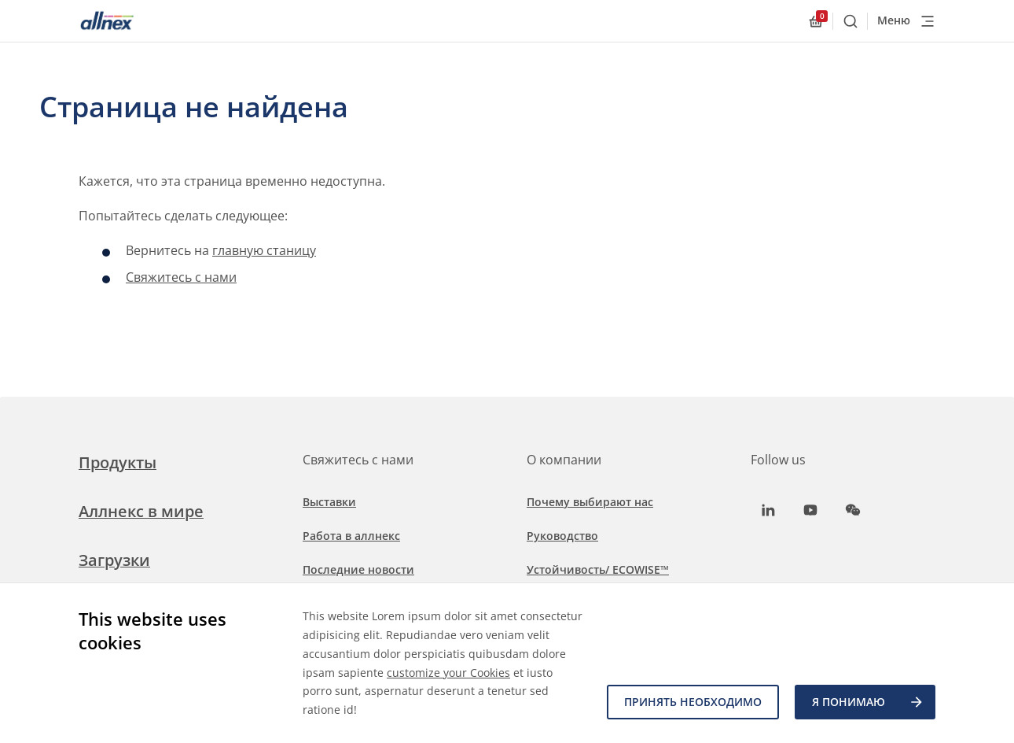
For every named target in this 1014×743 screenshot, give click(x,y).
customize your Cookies (448, 672)
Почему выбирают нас (590, 501)
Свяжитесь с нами (181, 277)
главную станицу (264, 250)
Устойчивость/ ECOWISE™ (598, 569)
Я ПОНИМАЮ (868, 702)
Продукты (117, 462)
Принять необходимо (693, 701)
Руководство (562, 535)
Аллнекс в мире (141, 511)
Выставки (329, 501)
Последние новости (358, 569)
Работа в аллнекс (351, 535)
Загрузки (114, 560)
